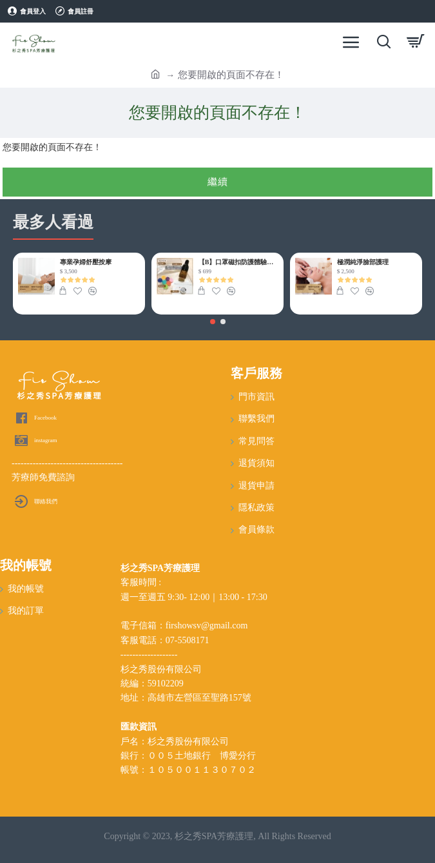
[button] (212, 321)
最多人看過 (53, 222)
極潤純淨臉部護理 (363, 262)
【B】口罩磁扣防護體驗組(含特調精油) (238, 262)
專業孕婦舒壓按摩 (85, 262)
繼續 (218, 182)
